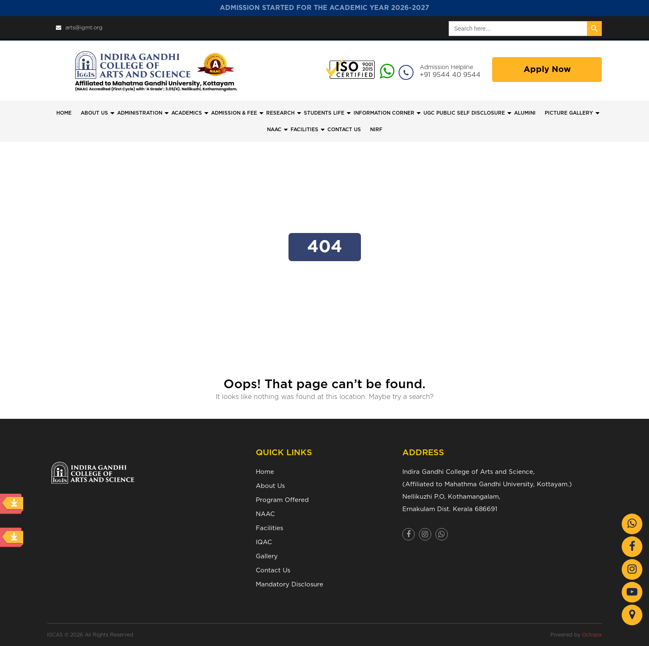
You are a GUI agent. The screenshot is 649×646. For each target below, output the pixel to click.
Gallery (267, 556)
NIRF (376, 129)
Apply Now (547, 69)
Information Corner (383, 112)
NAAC (274, 129)
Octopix (592, 634)
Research (280, 112)
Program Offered (282, 500)
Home (64, 112)
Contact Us (273, 570)
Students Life (324, 112)
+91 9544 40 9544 (450, 75)
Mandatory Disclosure (289, 584)
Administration (139, 112)
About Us (270, 486)
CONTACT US (344, 129)
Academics (186, 112)
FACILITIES (304, 129)
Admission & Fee (234, 112)
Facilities (269, 528)
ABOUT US (94, 112)
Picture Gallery (569, 112)
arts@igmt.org (79, 28)
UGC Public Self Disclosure (464, 112)
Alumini (525, 112)
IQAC (264, 542)
